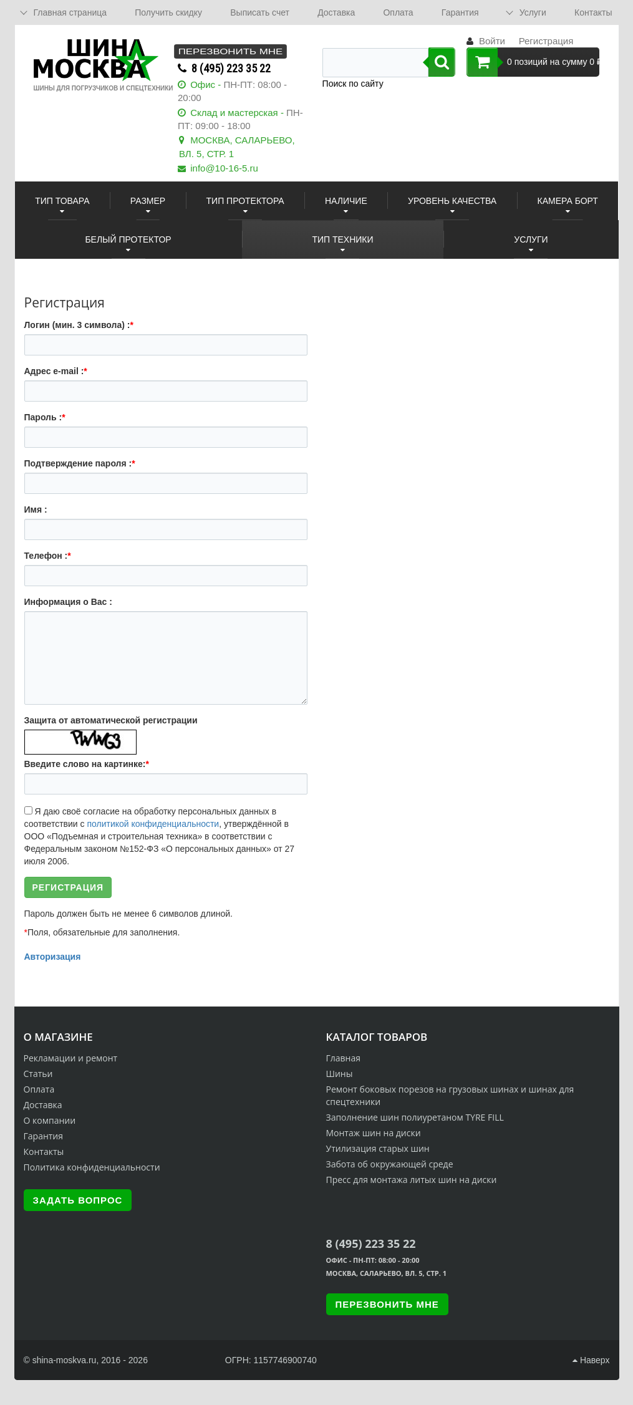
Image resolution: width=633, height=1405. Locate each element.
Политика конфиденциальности (92, 1167)
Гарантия (460, 12)
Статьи (38, 1073)
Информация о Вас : (68, 602)
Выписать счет (259, 12)
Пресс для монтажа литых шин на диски (411, 1179)
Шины (339, 1073)
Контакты (593, 12)
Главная (343, 1058)
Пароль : (44, 417)
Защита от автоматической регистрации (111, 720)
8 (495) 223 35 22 (231, 68)
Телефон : (47, 556)
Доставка (336, 12)
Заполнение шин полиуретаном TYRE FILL (415, 1117)
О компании (50, 1120)
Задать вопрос (78, 1200)
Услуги (532, 12)
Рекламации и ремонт (71, 1058)
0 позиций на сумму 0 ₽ (532, 62)
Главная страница (70, 12)
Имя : (35, 509)
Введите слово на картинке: (86, 764)
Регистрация (546, 41)
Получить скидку (168, 12)
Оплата (398, 12)
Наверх (591, 1360)
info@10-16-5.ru (224, 168)
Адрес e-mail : (55, 371)
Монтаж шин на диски (373, 1133)
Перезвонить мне (230, 51)
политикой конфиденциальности (153, 824)
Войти (492, 41)
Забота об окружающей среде (389, 1164)
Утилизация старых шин (378, 1148)
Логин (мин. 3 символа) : (78, 325)
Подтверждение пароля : (79, 463)
